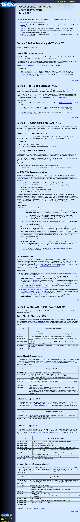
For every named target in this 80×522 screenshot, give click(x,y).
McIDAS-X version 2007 (65, 103)
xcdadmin (23, 178)
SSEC (2, 520)
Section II (23, 28)
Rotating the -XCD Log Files (32, 248)
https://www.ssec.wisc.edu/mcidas (36, 322)
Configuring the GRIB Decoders (31, 277)
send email (67, 91)
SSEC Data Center (6, 518)
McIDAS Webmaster (39, 508)
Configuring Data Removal (30, 280)
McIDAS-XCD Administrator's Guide (31, 65)
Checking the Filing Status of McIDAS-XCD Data (36, 295)
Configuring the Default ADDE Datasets (33, 284)
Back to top (75, 511)
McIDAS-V (72, 1)
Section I (22, 25)
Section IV (23, 34)
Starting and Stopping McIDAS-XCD (33, 291)
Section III (23, 30)
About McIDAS (62, 1)
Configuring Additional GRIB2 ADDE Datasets (35, 289)
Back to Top (75, 80)
